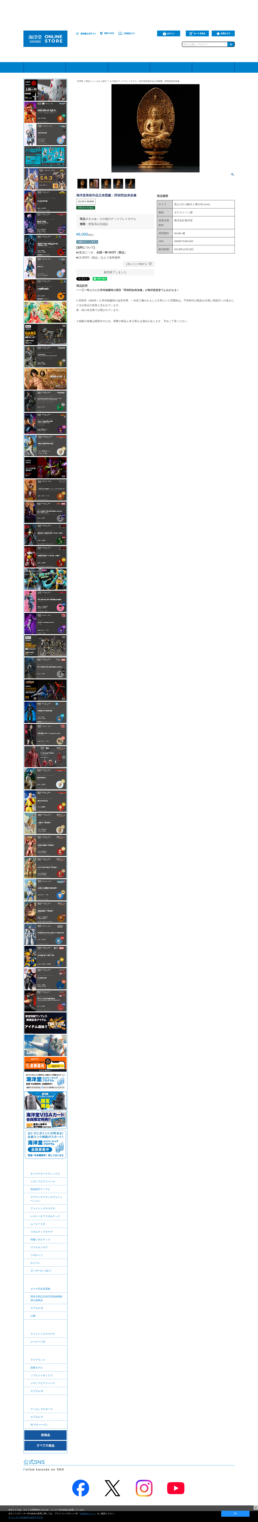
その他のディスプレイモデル (123, 81)
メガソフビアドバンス (42, 1181)
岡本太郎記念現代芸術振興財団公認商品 (46, 1298)
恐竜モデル (36, 1367)
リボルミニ (36, 1255)
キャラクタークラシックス (45, 1173)
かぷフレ (35, 1262)
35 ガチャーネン (39, 1424)
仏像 (32, 1315)
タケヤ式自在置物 (40, 1288)
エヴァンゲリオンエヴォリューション (46, 1199)
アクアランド (37, 1359)
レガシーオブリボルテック (45, 1216)
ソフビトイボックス (41, 1375)
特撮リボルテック (40, 1239)
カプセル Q (36, 1308)
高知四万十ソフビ (40, 1189)
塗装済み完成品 (98, 224)
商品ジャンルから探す (96, 81)
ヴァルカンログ (39, 1247)
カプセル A (36, 1416)
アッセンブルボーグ (41, 1409)
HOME (80, 81)
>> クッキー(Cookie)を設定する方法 (25, 1517)
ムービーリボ (37, 1224)
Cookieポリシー (87, 1513)
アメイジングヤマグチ (42, 1208)
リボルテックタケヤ (41, 1231)
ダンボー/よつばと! (41, 1270)
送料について (85, 247)
